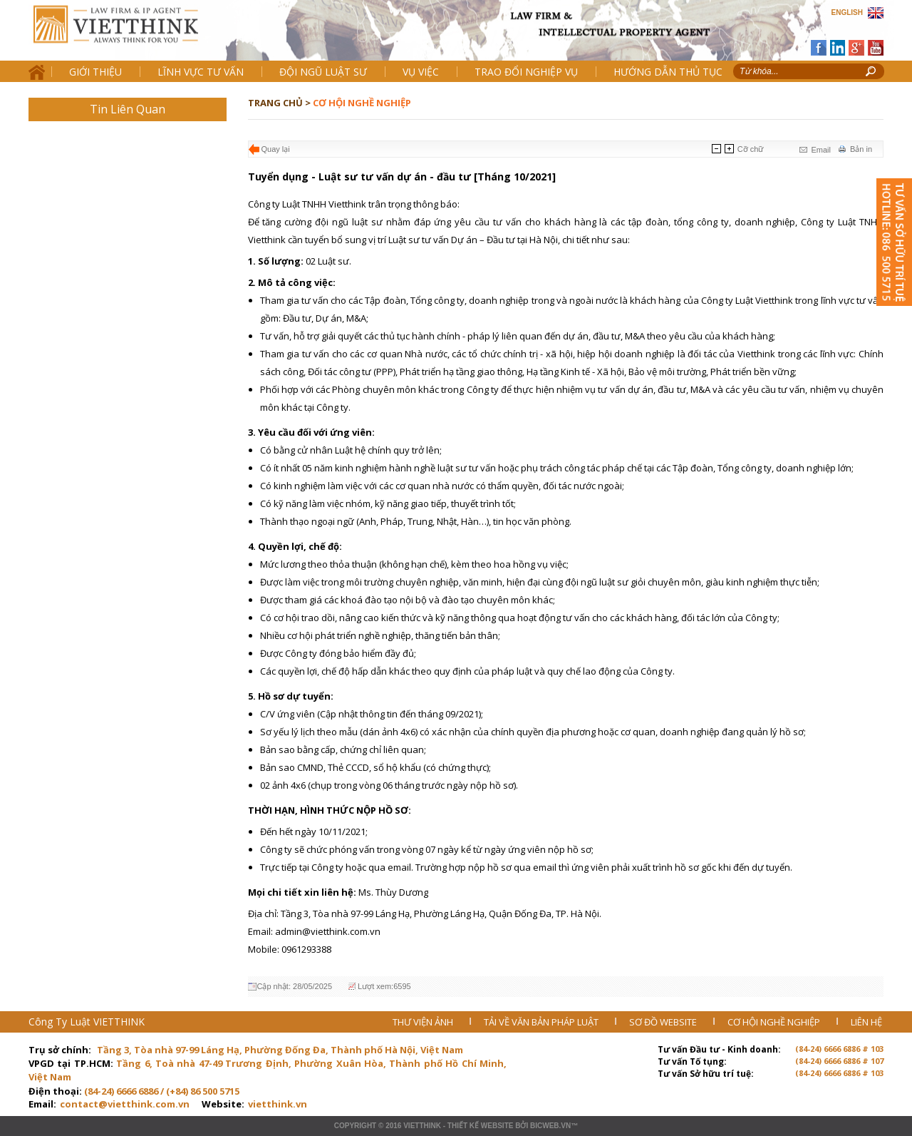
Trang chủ (127, 36)
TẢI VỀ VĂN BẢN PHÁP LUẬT (542, 1021)
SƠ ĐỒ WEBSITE (664, 1021)
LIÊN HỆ (866, 1021)
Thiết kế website (480, 1126)
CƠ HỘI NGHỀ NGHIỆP (774, 1021)
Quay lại (275, 149)
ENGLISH (847, 12)
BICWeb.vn (550, 1126)
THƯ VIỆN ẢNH (424, 1021)
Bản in (861, 149)
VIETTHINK (422, 1126)
